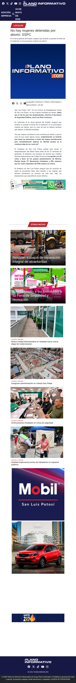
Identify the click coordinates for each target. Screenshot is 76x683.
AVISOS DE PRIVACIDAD (60, 679)
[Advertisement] (38, 205)
